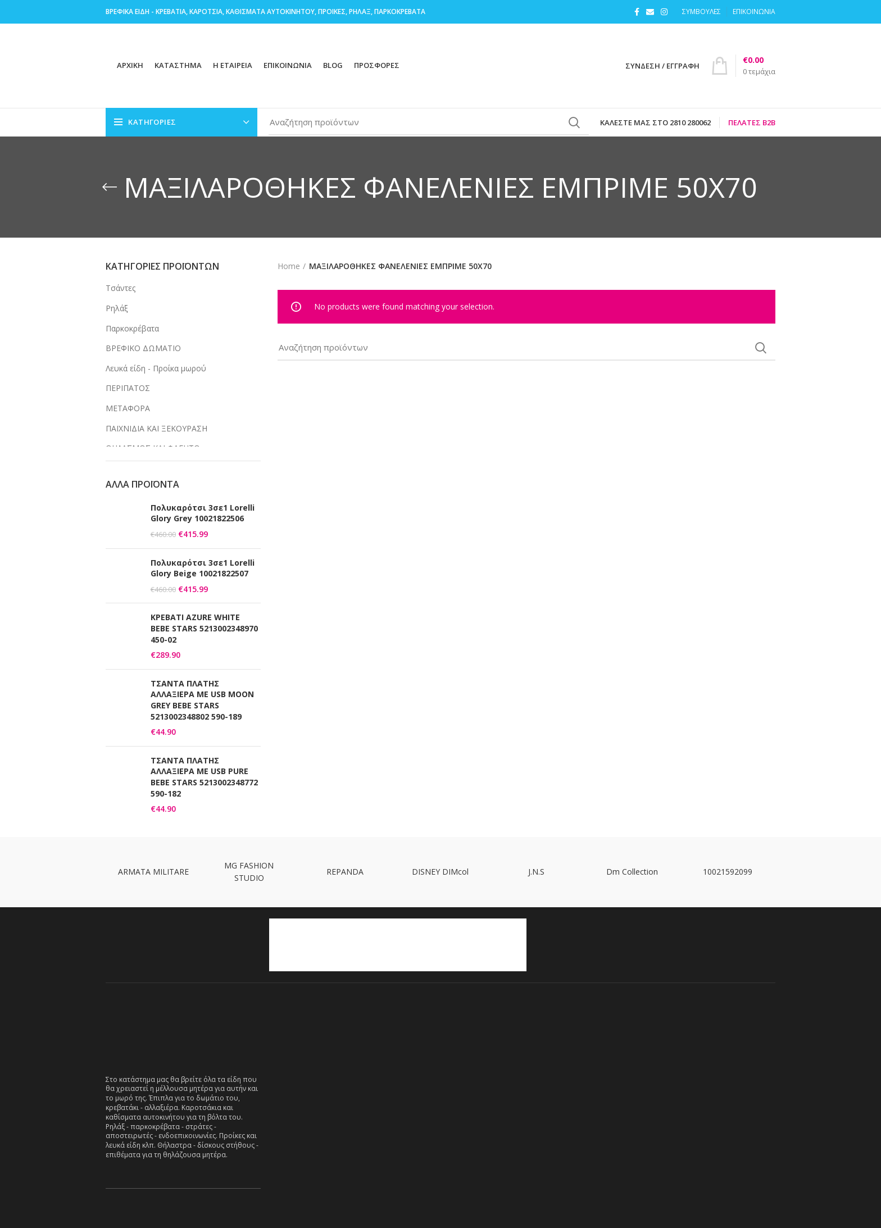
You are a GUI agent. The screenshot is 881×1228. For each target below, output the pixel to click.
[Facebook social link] (637, 11)
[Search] (429, 122)
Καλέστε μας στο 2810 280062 (655, 122)
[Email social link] (650, 11)
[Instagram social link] (664, 11)
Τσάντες (120, 288)
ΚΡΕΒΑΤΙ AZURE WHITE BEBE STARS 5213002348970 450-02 (204, 628)
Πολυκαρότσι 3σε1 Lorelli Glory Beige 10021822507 (203, 568)
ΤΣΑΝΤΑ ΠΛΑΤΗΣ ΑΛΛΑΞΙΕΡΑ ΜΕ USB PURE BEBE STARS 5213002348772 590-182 (204, 777)
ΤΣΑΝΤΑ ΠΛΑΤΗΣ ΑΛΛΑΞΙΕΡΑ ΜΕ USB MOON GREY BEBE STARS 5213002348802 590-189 (202, 700)
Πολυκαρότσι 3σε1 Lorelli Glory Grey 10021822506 (203, 513)
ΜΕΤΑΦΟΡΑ (128, 408)
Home (289, 266)
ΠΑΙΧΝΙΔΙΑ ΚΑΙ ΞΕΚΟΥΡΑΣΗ (156, 428)
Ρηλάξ (117, 308)
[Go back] (110, 187)
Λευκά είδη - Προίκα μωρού (156, 368)
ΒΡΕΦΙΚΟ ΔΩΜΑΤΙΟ (143, 348)
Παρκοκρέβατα (132, 328)
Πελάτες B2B (751, 122)
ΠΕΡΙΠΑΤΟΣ (128, 388)
